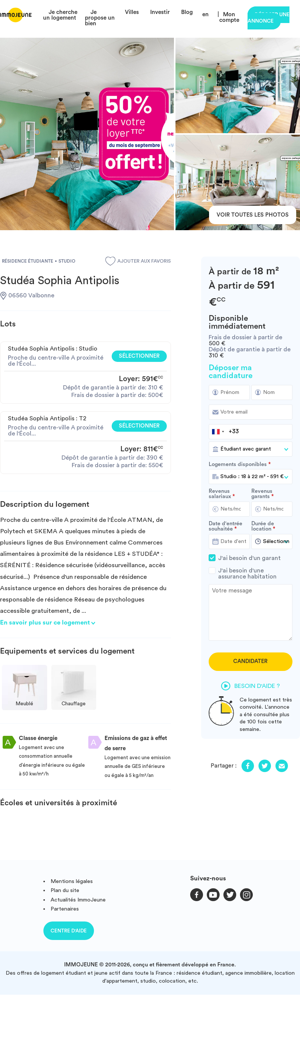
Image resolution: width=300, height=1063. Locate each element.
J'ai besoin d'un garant (250, 558)
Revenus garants (261, 494)
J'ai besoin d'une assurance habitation (250, 573)
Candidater (250, 661)
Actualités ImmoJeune (78, 900)
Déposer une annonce (268, 18)
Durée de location (262, 526)
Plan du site (65, 890)
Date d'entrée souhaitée (225, 526)
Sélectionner (139, 356)
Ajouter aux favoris (138, 261)
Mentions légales (72, 881)
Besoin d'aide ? (250, 686)
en (205, 14)
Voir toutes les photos (253, 215)
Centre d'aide (69, 930)
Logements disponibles (238, 464)
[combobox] (217, 432)
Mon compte (229, 17)
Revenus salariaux (220, 494)
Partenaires (65, 909)
